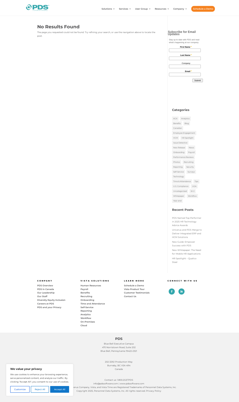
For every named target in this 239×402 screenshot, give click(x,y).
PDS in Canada (45, 289)
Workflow (86, 318)
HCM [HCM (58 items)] (175, 138)
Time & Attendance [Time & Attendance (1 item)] (182, 181)
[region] (39, 380)
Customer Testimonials (136, 292)
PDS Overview (45, 285)
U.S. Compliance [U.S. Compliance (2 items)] (180, 186)
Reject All (40, 389)
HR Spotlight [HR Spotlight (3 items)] (187, 138)
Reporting (86, 310)
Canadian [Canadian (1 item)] (177, 128)
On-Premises (88, 321)
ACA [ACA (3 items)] (175, 118)
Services (123, 9)
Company (178, 9)
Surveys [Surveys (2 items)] (191, 172)
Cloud (84, 325)
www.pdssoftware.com (132, 383)
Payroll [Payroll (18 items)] (191, 152)
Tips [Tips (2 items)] (196, 181)
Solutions (107, 9)
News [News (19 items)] (191, 147)
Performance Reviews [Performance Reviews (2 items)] (183, 157)
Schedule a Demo (203, 8)
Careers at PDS (45, 303)
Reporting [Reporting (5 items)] (178, 167)
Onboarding (87, 300)
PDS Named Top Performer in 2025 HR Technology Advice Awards (186, 222)
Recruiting (86, 296)
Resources (160, 9)
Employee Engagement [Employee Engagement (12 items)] (184, 133)
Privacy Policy (153, 391)
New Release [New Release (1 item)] (179, 147)
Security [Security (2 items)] (190, 167)
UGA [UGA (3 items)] (194, 186)
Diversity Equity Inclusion (51, 300)
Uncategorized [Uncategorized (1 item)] (180, 191)
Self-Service (87, 307)
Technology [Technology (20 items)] (178, 176)
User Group (141, 9)
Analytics (86, 314)
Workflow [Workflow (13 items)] (192, 196)
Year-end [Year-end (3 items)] (177, 201)
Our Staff (42, 296)
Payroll (84, 289)
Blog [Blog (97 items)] (187, 123)
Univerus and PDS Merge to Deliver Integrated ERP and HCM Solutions (187, 233)
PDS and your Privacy (49, 307)
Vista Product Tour (134, 289)
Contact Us (130, 296)
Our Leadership (46, 292)
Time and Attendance (93, 303)
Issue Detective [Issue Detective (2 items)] (180, 143)
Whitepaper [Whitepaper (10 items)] (178, 196)
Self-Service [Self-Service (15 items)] (178, 172)
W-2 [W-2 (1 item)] (192, 191)
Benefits (85, 292)
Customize (20, 389)
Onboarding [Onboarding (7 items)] (178, 152)
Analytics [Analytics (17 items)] (185, 118)
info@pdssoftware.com (105, 383)
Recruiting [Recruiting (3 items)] (188, 162)
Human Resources (91, 285)
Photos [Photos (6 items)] (176, 162)
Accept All (59, 389)
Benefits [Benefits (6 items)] (177, 123)
